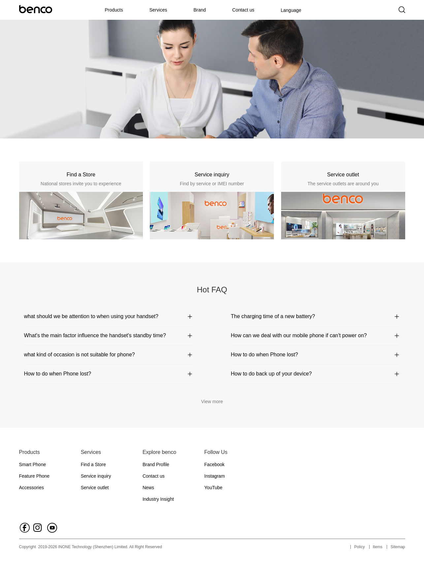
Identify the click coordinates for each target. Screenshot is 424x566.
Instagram (214, 476)
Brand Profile (156, 464)
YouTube (213, 487)
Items (377, 547)
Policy (359, 547)
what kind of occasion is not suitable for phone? (108, 354)
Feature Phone (34, 476)
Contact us (243, 10)
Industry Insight (158, 499)
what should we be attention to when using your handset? (108, 316)
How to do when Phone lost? (315, 354)
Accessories (31, 487)
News (148, 487)
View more (212, 401)
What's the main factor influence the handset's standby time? (108, 335)
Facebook (214, 464)
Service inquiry (96, 476)
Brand (199, 10)
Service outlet (95, 487)
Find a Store (93, 464)
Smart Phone (32, 464)
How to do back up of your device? (315, 374)
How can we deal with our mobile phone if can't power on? (315, 335)
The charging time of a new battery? (315, 316)
